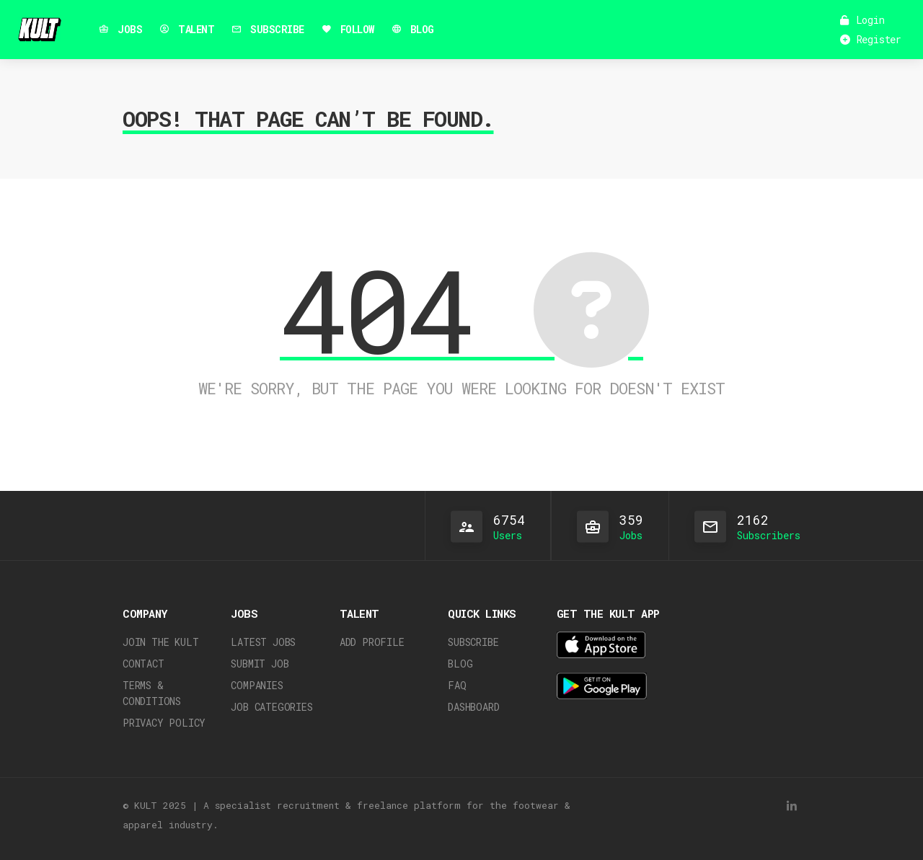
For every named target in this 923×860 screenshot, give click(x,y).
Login (862, 20)
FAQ (457, 685)
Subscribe (473, 642)
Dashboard (473, 707)
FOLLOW (348, 29)
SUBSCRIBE (267, 29)
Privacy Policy (164, 723)
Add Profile (372, 642)
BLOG (413, 29)
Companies (257, 685)
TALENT (186, 29)
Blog (460, 663)
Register (870, 39)
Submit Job (259, 663)
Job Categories (271, 707)
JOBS (120, 29)
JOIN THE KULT (160, 642)
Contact (143, 663)
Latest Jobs (263, 642)
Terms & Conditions (152, 693)
